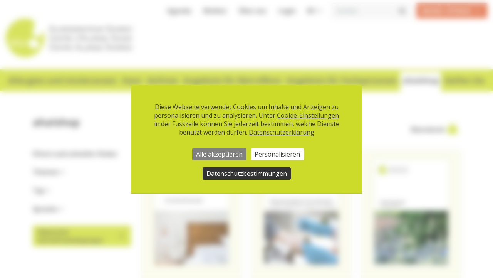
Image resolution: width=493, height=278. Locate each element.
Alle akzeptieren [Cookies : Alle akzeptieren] (219, 154)
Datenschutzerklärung (281, 132)
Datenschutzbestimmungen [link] (246, 173)
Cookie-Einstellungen (308, 115)
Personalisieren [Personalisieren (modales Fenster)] (277, 154)
